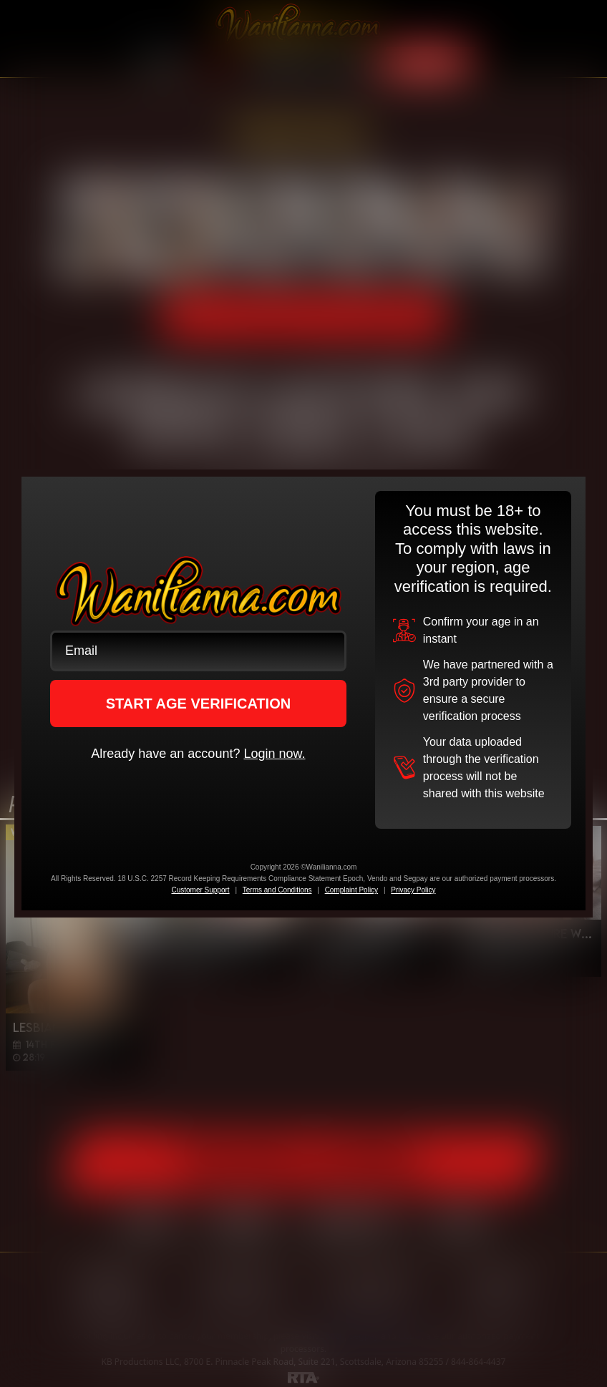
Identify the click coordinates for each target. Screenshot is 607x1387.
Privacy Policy (413, 890)
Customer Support (200, 890)
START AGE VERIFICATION (198, 703)
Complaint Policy (351, 890)
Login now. (274, 753)
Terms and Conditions (277, 890)
